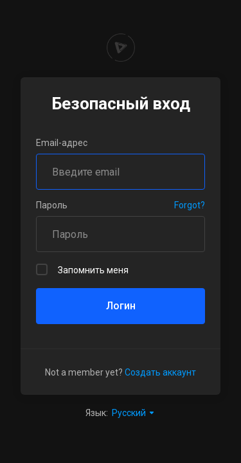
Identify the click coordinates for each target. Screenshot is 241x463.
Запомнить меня (82, 269)
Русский (134, 413)
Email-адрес (61, 143)
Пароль (51, 205)
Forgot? (189, 205)
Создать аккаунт (160, 372)
